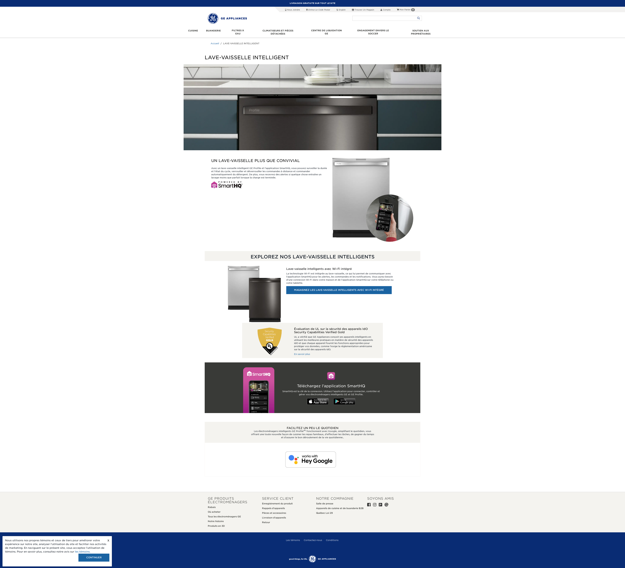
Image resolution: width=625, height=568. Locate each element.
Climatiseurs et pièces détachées (278, 31)
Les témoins (293, 537)
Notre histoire (216, 518)
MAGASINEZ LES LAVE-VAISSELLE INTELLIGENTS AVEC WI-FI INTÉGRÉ (339, 286)
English (341, 10)
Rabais (212, 504)
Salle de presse (324, 500)
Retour (266, 519)
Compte (385, 10)
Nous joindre (292, 10)
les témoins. (82, 551)
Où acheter (214, 508)
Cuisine (193, 31)
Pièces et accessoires (274, 510)
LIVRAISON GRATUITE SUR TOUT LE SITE (312, 3)
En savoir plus (302, 351)
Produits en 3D (216, 523)
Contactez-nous (313, 537)
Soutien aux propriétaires (420, 31)
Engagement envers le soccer (373, 31)
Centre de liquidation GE (326, 31)
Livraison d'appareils (274, 514)
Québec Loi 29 (324, 510)
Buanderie (213, 31)
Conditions (332, 537)
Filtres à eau (238, 31)
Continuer (94, 557)
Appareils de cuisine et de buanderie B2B (340, 505)
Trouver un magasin (363, 10)
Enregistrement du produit (277, 500)
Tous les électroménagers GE (224, 513)
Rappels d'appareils (273, 505)
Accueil (215, 40)
